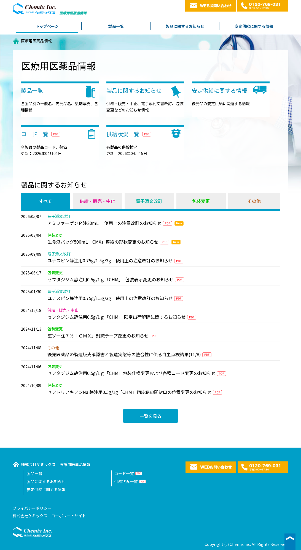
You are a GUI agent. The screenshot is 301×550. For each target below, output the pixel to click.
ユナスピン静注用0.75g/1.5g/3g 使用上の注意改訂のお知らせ (110, 260)
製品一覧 (116, 26)
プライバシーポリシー (32, 508)
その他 (254, 201)
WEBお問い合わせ (210, 6)
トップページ (47, 26)
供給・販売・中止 (97, 201)
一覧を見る (150, 416)
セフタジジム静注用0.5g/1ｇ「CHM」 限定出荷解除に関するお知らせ (116, 317)
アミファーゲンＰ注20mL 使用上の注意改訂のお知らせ (104, 223)
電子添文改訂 (149, 201)
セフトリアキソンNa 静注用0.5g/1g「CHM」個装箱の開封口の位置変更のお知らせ (129, 392)
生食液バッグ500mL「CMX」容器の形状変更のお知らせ (102, 241)
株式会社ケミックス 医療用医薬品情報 (55, 464)
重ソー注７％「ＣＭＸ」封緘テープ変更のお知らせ (98, 335)
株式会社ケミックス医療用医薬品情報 (50, 10)
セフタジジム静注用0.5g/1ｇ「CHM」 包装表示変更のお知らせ (110, 279)
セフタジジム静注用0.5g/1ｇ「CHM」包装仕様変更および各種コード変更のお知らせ (131, 373)
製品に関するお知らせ (185, 26)
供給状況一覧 (126, 481)
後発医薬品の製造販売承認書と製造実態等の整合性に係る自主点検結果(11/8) (124, 354)
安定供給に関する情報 (254, 26)
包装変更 (201, 201)
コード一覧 (124, 473)
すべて (45, 201)
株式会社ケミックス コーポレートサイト (49, 515)
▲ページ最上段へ (289, 541)
